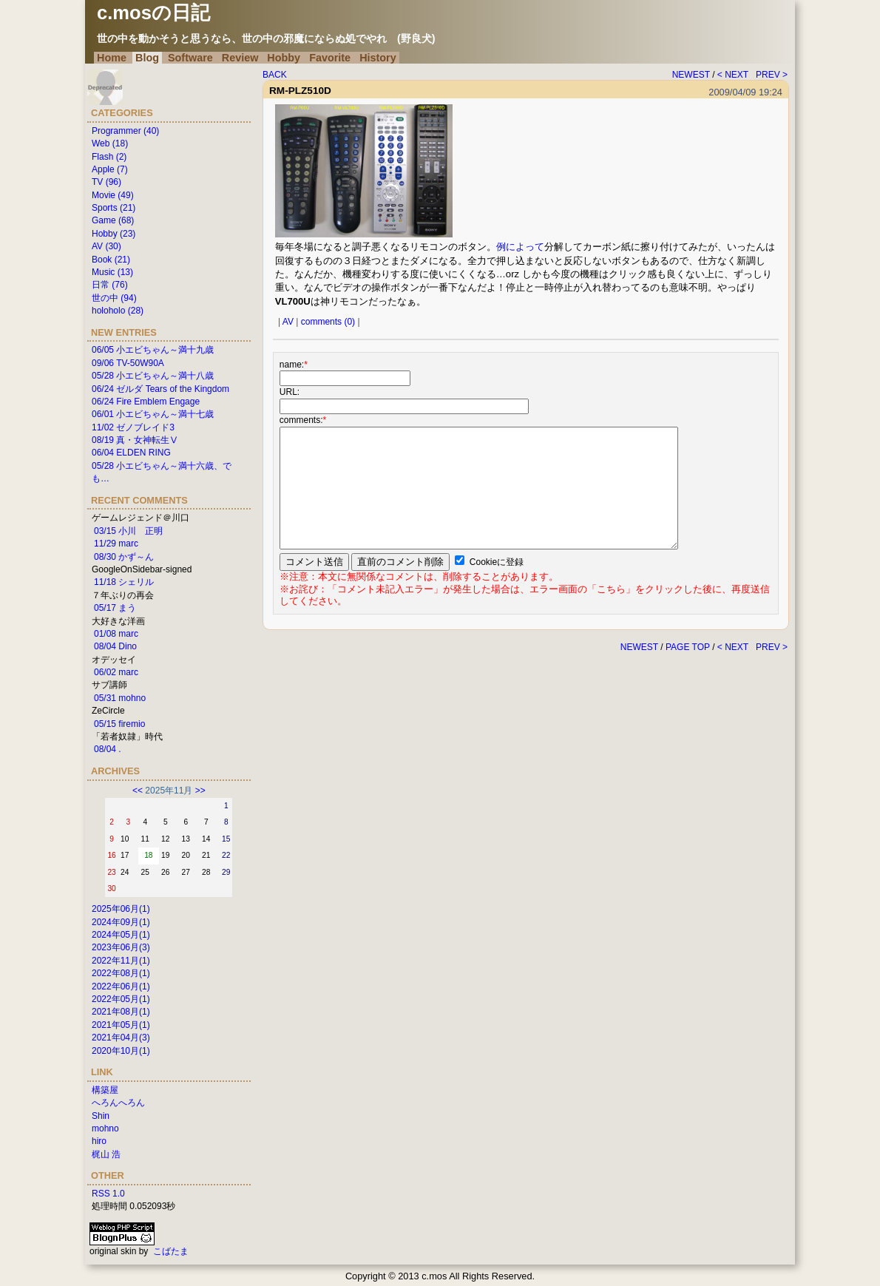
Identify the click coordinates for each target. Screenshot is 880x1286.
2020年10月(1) (121, 1051)
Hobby (283, 58)
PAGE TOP (688, 647)
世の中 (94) (114, 298)
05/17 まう (115, 608)
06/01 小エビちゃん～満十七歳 (153, 414)
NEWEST (691, 75)
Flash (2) (109, 157)
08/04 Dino (115, 646)
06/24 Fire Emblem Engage (146, 401)
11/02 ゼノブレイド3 (133, 427)
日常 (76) (110, 285)
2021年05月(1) (121, 1025)
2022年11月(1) (121, 960)
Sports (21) (113, 208)
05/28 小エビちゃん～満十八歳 (153, 375)
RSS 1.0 (108, 1193)
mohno (105, 1128)
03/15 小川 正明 (128, 531)
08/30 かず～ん (124, 557)
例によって (520, 246)
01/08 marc (116, 634)
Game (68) (113, 220)
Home (111, 58)
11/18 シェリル (124, 582)
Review (240, 58)
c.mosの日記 (153, 12)
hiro (99, 1141)
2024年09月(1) (121, 922)
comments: (303, 420)
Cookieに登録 (497, 562)
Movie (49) (113, 195)
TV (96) (106, 182)
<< (137, 790)
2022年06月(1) (121, 986)
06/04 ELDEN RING (131, 452)
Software (190, 58)
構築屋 (105, 1090)
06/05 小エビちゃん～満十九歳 (153, 350)
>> (200, 790)
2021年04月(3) (121, 1037)
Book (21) (111, 259)
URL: (289, 392)
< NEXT (732, 75)
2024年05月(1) (121, 935)
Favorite (330, 58)
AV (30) (106, 246)
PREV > (772, 75)
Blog (147, 58)
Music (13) (112, 272)
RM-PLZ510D (300, 90)
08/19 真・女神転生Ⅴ (135, 440)
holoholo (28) (117, 310)
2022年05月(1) (121, 999)
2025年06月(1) (121, 909)
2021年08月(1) (121, 1011)
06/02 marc (116, 672)
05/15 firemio (119, 724)
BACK (275, 75)
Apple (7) (110, 169)
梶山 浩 (106, 1154)
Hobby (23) (113, 234)
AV (288, 322)
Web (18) (110, 143)
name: (294, 364)
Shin (100, 1116)
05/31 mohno (120, 698)
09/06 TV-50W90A (128, 363)
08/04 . (107, 749)
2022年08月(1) (121, 973)
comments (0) (328, 322)
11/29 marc (116, 543)
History (377, 58)
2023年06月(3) (121, 947)
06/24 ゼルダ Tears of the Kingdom (160, 389)
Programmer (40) (125, 131)
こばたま (171, 1251)
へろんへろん (118, 1102)
